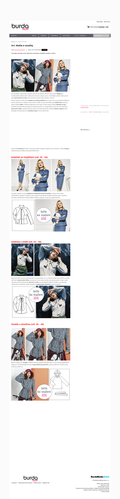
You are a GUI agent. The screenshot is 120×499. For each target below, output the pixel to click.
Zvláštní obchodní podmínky (101, 488)
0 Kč (107, 27)
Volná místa (101, 487)
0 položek (101, 27)
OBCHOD (24, 37)
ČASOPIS (14, 35)
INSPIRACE (54, 35)
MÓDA (34, 35)
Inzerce (107, 487)
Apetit (98, 483)
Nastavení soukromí (104, 490)
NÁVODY (43, 35)
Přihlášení (100, 22)
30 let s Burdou (80, 35)
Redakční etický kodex (25, 483)
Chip (108, 485)
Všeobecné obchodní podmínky (84, 488)
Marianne (106, 483)
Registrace (107, 22)
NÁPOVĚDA (66, 35)
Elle (102, 483)
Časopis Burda (84, 107)
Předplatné (37, 483)
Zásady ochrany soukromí (90, 490)
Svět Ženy (103, 485)
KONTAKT (14, 483)
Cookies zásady (105, 491)
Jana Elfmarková (20, 49)
